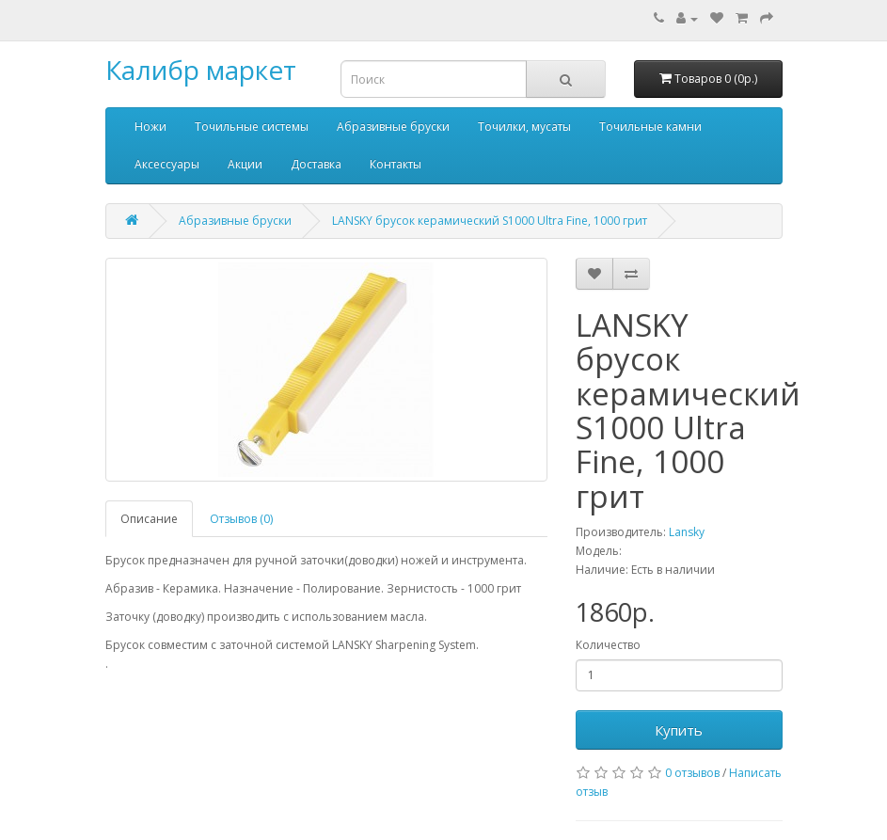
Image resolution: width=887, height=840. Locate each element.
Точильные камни (650, 127)
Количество (608, 645)
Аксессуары (167, 164)
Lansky (687, 532)
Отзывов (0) (241, 519)
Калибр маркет (200, 69)
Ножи (150, 127)
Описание (149, 519)
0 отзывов (692, 773)
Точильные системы (252, 127)
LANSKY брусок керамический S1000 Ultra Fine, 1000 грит (489, 221)
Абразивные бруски (393, 127)
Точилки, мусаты (524, 127)
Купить (679, 730)
